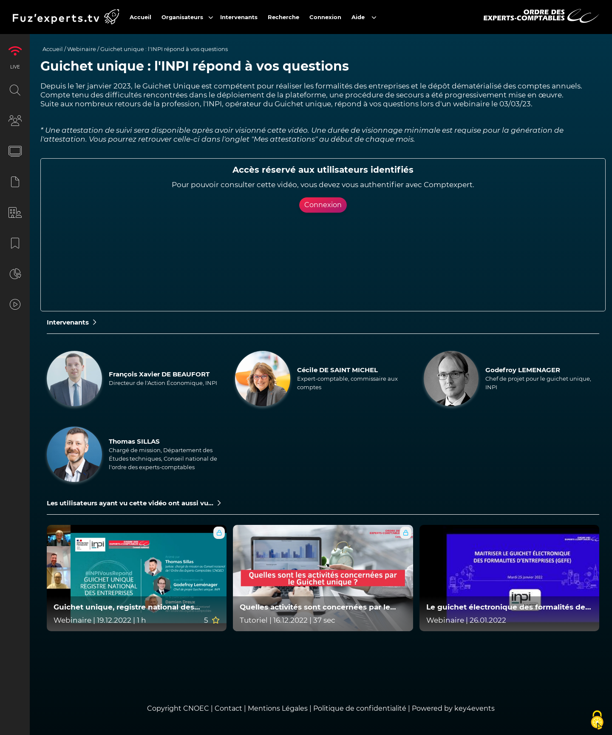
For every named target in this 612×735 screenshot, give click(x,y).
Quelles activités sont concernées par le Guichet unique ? (315, 607)
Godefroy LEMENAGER (522, 370)
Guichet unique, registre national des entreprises (124, 607)
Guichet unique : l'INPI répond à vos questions (164, 49)
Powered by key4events (453, 708)
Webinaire (81, 49)
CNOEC (196, 708)
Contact (229, 708)
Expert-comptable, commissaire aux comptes (347, 382)
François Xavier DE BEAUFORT (159, 374)
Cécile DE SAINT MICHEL (337, 370)
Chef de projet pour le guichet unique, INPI (538, 382)
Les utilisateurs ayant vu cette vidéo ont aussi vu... (134, 503)
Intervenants (71, 322)
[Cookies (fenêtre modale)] (597, 720)
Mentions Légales (278, 708)
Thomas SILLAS (134, 441)
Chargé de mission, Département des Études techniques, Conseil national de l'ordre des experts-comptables (163, 458)
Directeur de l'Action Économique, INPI (163, 382)
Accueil (52, 49)
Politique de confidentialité (359, 708)
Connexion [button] (323, 205)
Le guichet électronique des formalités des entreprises (507, 607)
